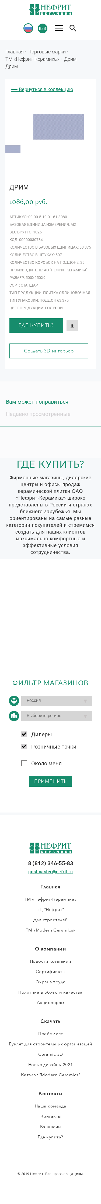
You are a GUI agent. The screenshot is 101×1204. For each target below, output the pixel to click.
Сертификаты (50, 972)
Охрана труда (51, 982)
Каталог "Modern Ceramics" (50, 1075)
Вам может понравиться (37, 402)
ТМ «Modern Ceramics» (50, 930)
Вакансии (50, 1127)
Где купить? (36, 325)
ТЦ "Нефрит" (50, 910)
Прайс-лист (50, 1034)
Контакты (50, 1116)
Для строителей (50, 920)
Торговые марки (47, 51)
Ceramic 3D (50, 1054)
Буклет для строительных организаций (50, 1044)
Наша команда (51, 1106)
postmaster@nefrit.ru (50, 871)
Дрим (70, 59)
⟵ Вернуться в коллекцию (42, 89)
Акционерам (50, 1003)
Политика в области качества (50, 992)
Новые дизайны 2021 (50, 1065)
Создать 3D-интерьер (49, 351)
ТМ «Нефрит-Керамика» (32, 59)
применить (50, 781)
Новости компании (50, 961)
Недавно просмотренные (38, 414)
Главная (14, 51)
